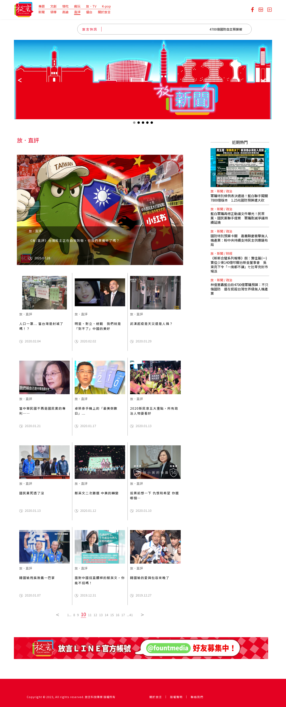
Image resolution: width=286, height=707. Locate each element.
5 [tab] (152, 123)
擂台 (89, 12)
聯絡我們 (197, 697)
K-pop (106, 6)
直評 (77, 12)
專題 (41, 6)
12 (95, 614)
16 (117, 614)
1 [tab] (134, 123)
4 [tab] (147, 123)
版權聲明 (176, 697)
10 (83, 614)
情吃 (65, 6)
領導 (53, 12)
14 (106, 614)
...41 (130, 614)
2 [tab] (138, 123)
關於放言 (104, 12)
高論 (65, 12)
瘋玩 (77, 6)
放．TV (91, 6)
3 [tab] (143, 123)
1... (69, 614)
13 (101, 614)
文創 (53, 6)
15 (112, 614)
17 (123, 614)
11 (90, 614)
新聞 (41, 12)
